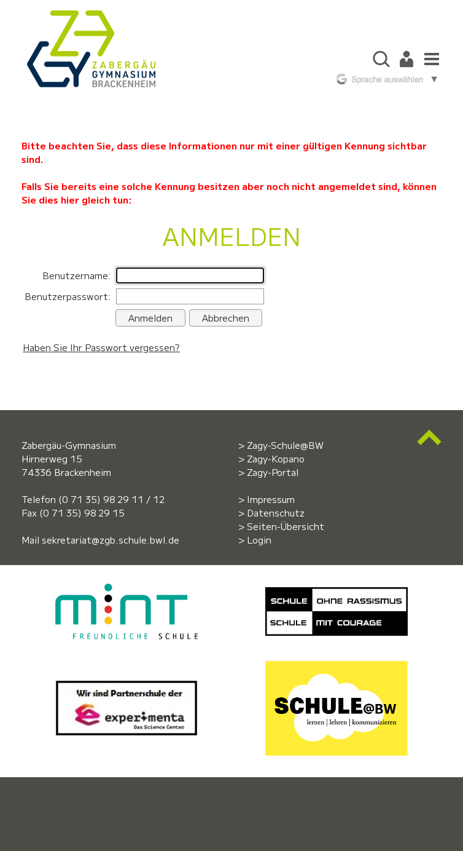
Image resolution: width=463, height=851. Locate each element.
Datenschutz (276, 512)
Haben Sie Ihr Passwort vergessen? (101, 347)
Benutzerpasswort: (68, 296)
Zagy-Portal (272, 471)
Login (259, 539)
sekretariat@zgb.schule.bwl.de (110, 539)
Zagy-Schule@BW (285, 444)
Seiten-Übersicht (285, 526)
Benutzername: (76, 275)
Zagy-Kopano (276, 458)
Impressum (271, 499)
